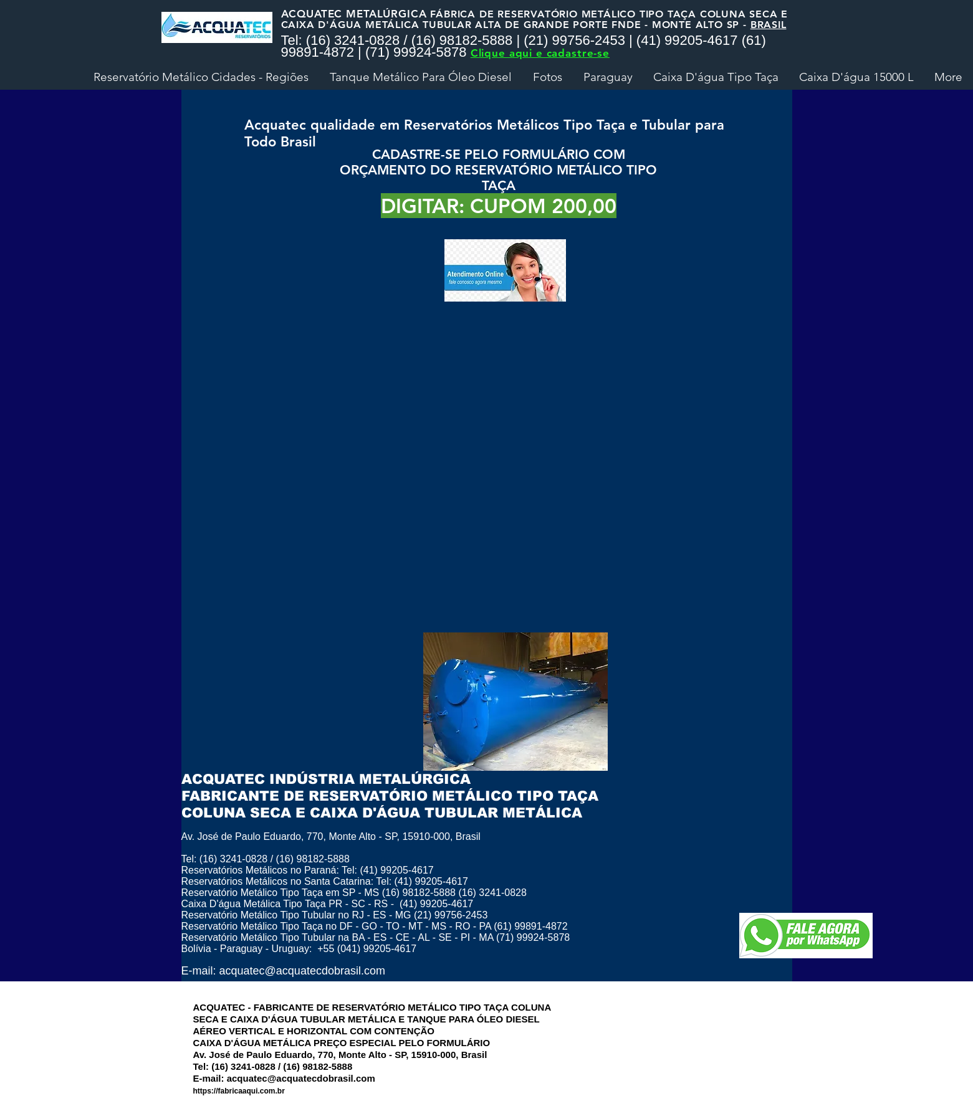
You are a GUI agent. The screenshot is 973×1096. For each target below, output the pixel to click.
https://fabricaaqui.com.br (239, 1091)
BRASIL (768, 25)
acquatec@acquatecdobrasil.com (302, 971)
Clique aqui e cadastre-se (540, 53)
